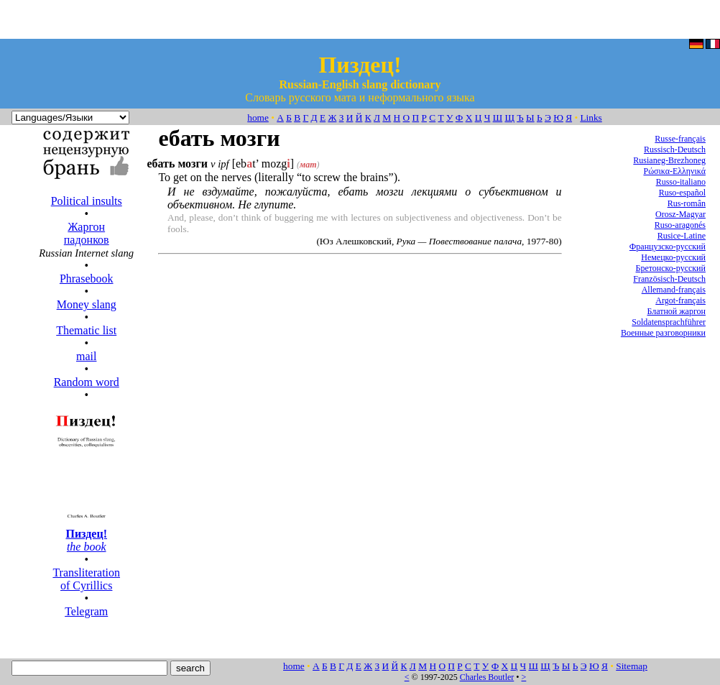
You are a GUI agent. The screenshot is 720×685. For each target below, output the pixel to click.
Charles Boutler (487, 677)
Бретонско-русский (671, 268)
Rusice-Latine (681, 236)
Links (590, 117)
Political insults (86, 201)
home (258, 117)
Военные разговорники (663, 333)
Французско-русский (667, 247)
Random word (86, 382)
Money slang (86, 304)
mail (86, 356)
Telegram (86, 611)
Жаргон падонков (86, 233)
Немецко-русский (673, 257)
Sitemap (631, 666)
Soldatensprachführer (669, 322)
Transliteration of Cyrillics (86, 579)
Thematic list (86, 330)
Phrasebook (87, 278)
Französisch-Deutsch (669, 279)
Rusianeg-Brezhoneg (669, 160)
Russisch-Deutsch (675, 149)
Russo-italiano (681, 182)
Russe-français (680, 139)
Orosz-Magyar (680, 214)
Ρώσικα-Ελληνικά (674, 171)
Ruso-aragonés (680, 225)
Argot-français (680, 300)
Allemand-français (674, 290)
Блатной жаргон (676, 311)
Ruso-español (682, 193)
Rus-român (687, 203)
